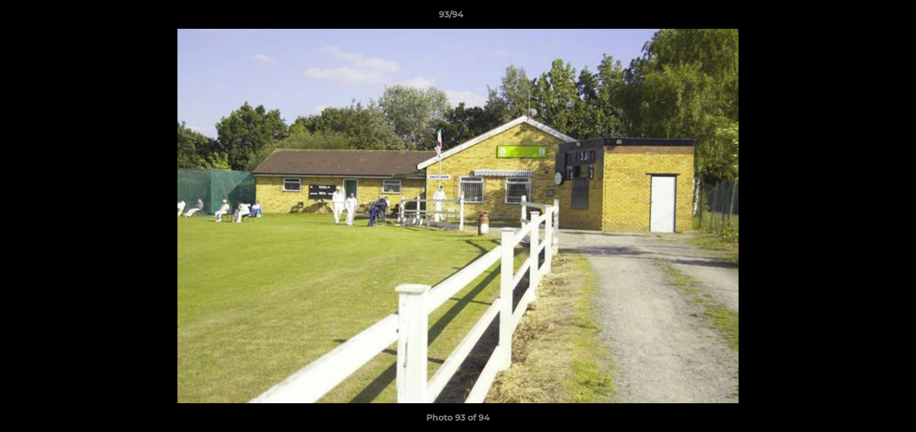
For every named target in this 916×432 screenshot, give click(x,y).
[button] (865, 17)
